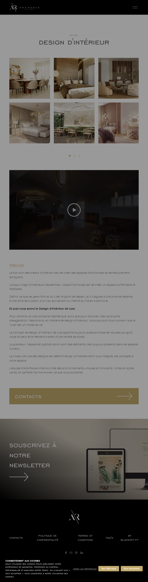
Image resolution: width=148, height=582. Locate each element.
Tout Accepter (132, 568)
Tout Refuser (108, 568)
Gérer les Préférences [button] (85, 568)
